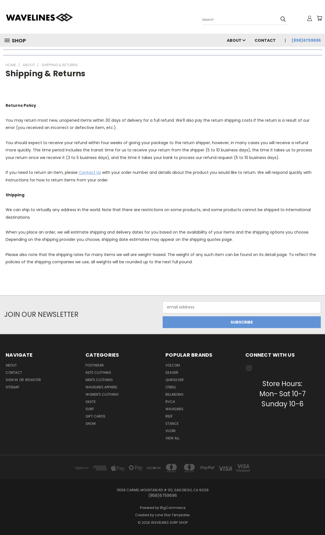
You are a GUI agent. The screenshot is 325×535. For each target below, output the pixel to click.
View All (172, 438)
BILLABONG (174, 394)
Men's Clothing (99, 379)
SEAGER (171, 372)
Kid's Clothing (98, 372)
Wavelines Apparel (101, 387)
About (236, 40)
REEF (169, 416)
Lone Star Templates (172, 515)
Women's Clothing (102, 394)
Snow (91, 423)
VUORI (170, 430)
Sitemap (12, 387)
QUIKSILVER (174, 379)
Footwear (95, 365)
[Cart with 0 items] (319, 18)
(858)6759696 (306, 40)
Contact (265, 40)
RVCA (170, 401)
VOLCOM (172, 365)
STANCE (172, 423)
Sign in (12, 379)
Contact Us (90, 172)
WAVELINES (174, 409)
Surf (90, 409)
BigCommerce (172, 507)
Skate (91, 401)
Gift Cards (95, 416)
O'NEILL (170, 387)
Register (33, 379)
